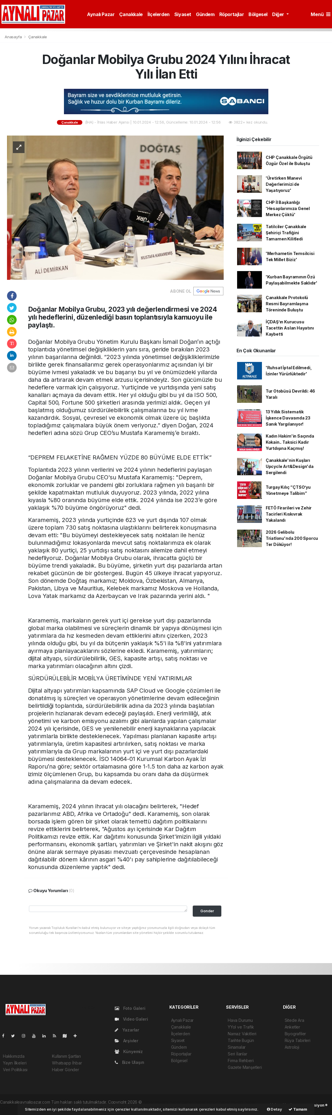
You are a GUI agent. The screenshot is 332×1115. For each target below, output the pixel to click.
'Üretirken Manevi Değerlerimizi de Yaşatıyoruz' (284, 184)
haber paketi (182, 1102)
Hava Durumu (240, 1020)
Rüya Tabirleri (297, 1040)
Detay (274, 1109)
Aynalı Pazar (100, 14)
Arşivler (126, 1040)
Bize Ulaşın (129, 1062)
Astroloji (292, 1047)
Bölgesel (257, 14)
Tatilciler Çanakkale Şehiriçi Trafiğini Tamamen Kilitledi (286, 232)
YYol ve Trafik (241, 1026)
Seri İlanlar (237, 1053)
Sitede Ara (294, 1020)
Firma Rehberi (241, 1060)
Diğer (278, 14)
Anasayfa (14, 36)
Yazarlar (127, 1029)
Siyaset (182, 14)
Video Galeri (131, 1019)
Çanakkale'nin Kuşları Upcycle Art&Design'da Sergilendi (290, 466)
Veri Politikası (15, 1069)
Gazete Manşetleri (245, 1067)
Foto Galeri (130, 1008)
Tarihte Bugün (241, 1040)
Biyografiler (295, 1033)
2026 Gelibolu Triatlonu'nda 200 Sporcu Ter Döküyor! (292, 538)
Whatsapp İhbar (67, 1062)
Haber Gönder (65, 1069)
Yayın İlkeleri (14, 1062)
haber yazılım (231, 1102)
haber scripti (206, 1102)
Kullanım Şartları (66, 1056)
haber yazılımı (155, 1102)
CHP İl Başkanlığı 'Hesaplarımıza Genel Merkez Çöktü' (288, 208)
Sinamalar (237, 1047)
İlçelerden (158, 14)
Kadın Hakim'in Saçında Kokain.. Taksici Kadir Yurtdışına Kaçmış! (290, 442)
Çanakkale (130, 14)
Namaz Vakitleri (242, 1033)
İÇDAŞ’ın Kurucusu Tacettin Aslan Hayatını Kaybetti (290, 328)
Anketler (292, 1026)
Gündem (205, 14)
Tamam (297, 1109)
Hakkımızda (14, 1056)
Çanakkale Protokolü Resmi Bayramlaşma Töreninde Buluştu (287, 303)
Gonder (207, 911)
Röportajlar (231, 14)
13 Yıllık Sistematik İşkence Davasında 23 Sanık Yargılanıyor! (288, 417)
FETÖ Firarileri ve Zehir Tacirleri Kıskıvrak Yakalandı (289, 514)
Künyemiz (129, 1051)
